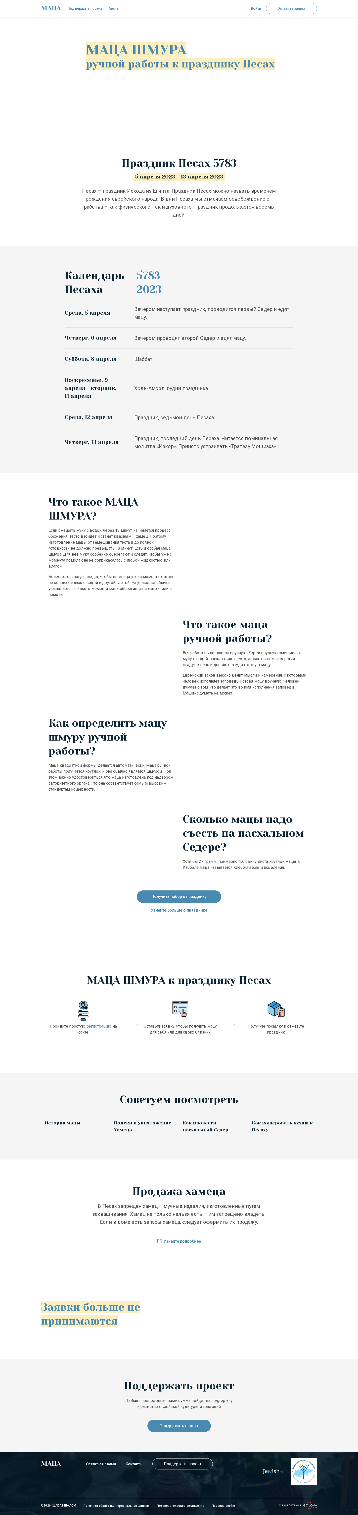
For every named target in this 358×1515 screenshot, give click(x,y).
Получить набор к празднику (179, 896)
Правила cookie (223, 1506)
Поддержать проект (179, 1425)
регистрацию (99, 1026)
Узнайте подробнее (179, 1241)
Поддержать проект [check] (84, 8)
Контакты (134, 1464)
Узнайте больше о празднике (179, 910)
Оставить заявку (291, 8)
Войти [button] (256, 8)
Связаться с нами (101, 1464)
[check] (51, 8)
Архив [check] (114, 8)
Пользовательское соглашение (180, 1506)
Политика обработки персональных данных (116, 1506)
